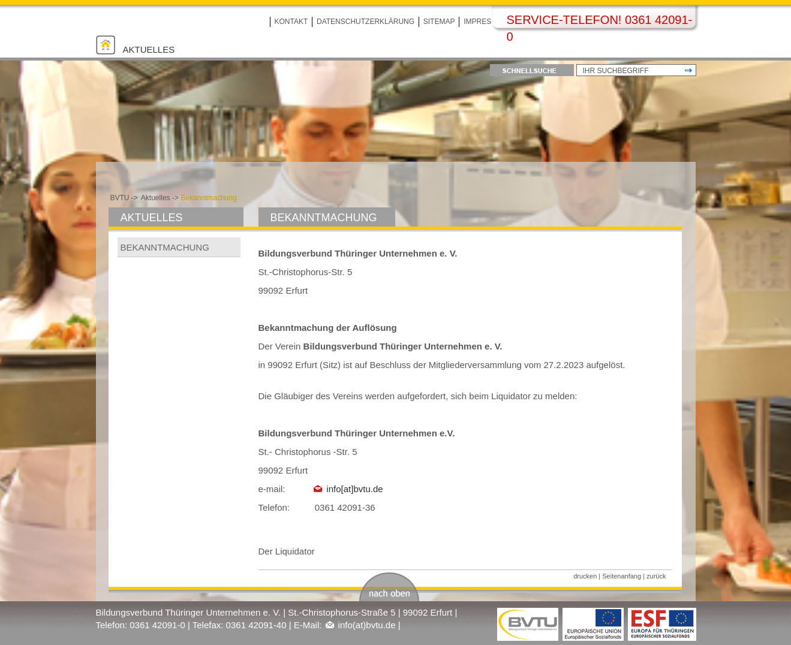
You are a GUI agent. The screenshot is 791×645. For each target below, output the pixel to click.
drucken (585, 576)
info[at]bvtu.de (354, 489)
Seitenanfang (621, 576)
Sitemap (439, 21)
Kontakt (291, 21)
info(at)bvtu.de (367, 625)
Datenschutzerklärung (365, 21)
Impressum (485, 21)
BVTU (120, 198)
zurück (656, 576)
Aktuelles (149, 49)
